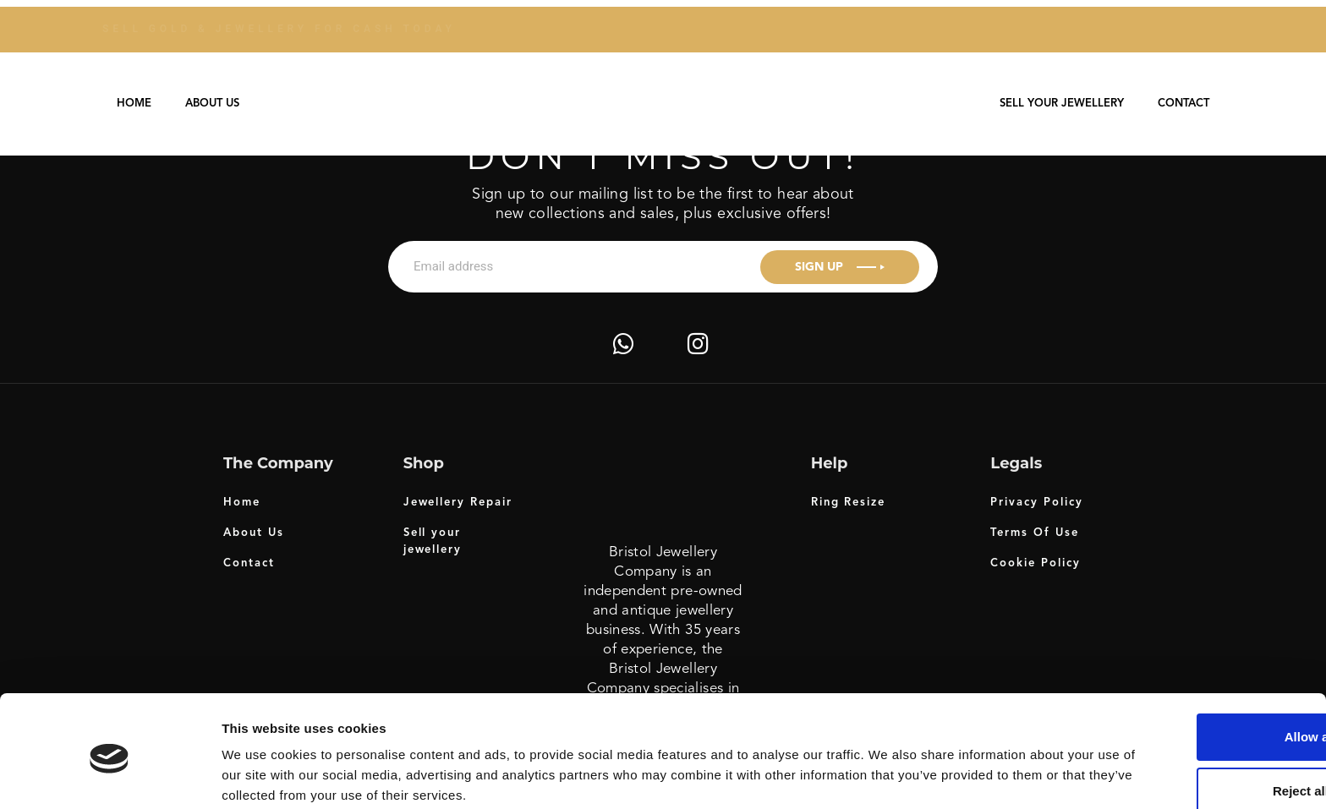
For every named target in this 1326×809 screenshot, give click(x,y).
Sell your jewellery (1062, 103)
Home (134, 103)
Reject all (1186, 725)
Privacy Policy (1036, 502)
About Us (212, 103)
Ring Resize (848, 502)
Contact (1183, 103)
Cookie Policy (1035, 563)
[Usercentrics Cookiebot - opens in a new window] (110, 776)
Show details (261, 775)
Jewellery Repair (457, 502)
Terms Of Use (1034, 532)
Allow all (1185, 671)
